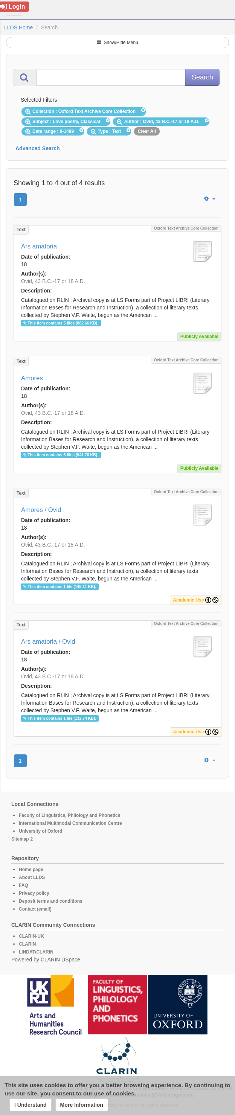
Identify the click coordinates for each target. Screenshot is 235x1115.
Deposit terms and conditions (50, 901)
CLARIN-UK (31, 936)
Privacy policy (34, 893)
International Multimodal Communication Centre (70, 823)
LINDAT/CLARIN (36, 952)
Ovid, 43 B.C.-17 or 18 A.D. (53, 281)
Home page (31, 869)
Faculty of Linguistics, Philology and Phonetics (69, 815)
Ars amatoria (39, 246)
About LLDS (32, 877)
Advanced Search (37, 148)
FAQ (23, 885)
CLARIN (27, 944)
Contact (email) (35, 909)
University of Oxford (40, 831)
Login (12, 6)
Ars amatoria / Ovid (48, 641)
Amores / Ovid (41, 509)
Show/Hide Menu (117, 42)
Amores (32, 378)
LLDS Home (18, 27)
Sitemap (20, 839)
